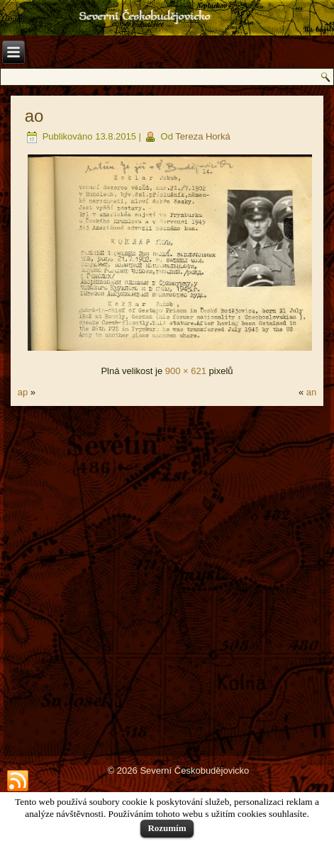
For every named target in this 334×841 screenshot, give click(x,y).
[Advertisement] (167, 580)
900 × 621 (185, 371)
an (311, 392)
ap (23, 392)
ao (34, 115)
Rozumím (166, 828)
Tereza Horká (202, 136)
